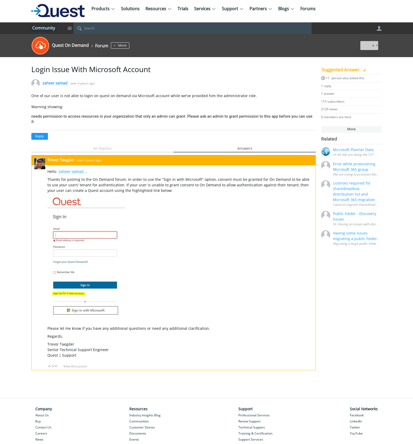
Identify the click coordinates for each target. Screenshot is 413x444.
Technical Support (251, 427)
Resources (158, 9)
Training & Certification (255, 433)
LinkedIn (356, 421)
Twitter (355, 427)
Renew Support (249, 421)
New (369, 45)
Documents (137, 433)
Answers (244, 148)
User (379, 28)
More (128, 45)
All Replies (102, 148)
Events (134, 439)
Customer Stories (142, 427)
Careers (41, 433)
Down (56, 366)
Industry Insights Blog (145, 415)
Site (69, 28)
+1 (328, 78)
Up (49, 366)
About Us (42, 415)
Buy (38, 421)
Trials (183, 9)
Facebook (357, 415)
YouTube (356, 433)
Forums (308, 9)
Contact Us (43, 427)
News (39, 439)
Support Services (250, 439)
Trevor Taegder (61, 159)
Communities (139, 421)
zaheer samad (54, 83)
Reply (39, 136)
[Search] (192, 28)
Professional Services (254, 415)
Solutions (130, 9)
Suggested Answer (341, 70)
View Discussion (75, 366)
